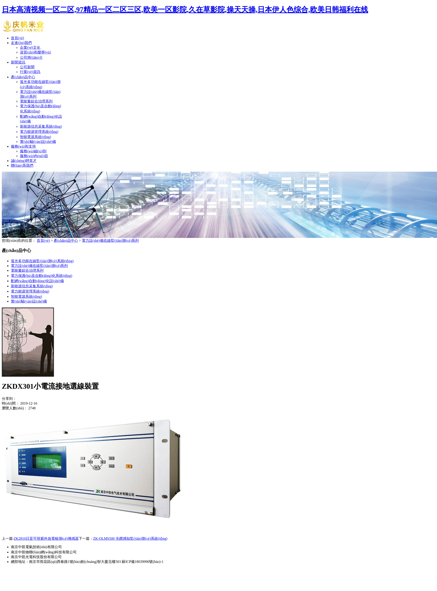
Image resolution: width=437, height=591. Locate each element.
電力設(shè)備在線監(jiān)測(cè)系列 (110, 240)
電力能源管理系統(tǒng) (39, 132)
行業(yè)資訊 (30, 72)
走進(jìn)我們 (21, 43)
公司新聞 (27, 67)
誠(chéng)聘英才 (23, 161)
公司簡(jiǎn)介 (31, 57)
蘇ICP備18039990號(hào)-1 (142, 562)
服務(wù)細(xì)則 (33, 151)
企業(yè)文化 (30, 47)
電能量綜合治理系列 (36, 101)
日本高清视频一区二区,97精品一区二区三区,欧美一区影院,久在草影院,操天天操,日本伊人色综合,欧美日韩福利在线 (185, 9)
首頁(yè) (17, 38)
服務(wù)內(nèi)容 (34, 156)
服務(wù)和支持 (23, 146)
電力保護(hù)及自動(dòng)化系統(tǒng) (41, 276)
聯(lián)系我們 (22, 165)
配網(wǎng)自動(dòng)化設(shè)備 (37, 281)
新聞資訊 (18, 62)
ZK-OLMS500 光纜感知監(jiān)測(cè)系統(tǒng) (130, 538)
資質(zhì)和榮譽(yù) (35, 52)
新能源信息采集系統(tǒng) (41, 126)
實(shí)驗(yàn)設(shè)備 (38, 142)
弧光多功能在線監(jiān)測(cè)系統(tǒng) (42, 261)
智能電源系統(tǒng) (35, 137)
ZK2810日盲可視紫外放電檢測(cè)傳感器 (46, 538)
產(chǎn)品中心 (23, 77)
